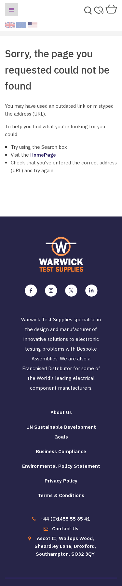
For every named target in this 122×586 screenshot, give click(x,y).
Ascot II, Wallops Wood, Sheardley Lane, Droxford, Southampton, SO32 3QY (65, 546)
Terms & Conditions (61, 495)
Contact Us (65, 528)
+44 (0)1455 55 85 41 (65, 519)
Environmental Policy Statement (61, 466)
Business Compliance (61, 451)
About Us (61, 412)
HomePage (43, 155)
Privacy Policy (61, 481)
